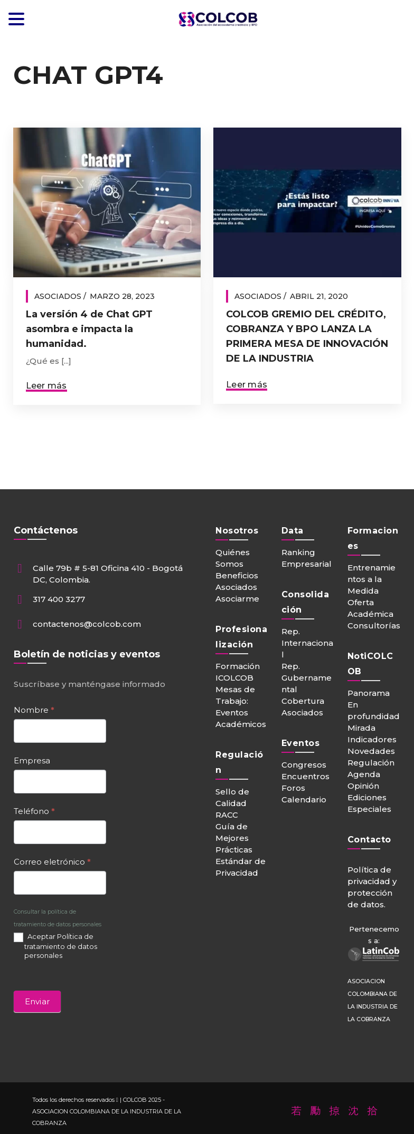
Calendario (303, 799)
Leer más (46, 386)
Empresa (32, 760)
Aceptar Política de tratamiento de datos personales (55, 945)
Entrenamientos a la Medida (371, 579)
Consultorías (373, 626)
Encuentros (305, 776)
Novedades (371, 751)
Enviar (37, 1001)
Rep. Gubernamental (306, 677)
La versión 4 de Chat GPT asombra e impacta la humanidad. (89, 329)
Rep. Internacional (307, 643)
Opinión (363, 786)
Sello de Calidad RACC (232, 803)
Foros (293, 788)
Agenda (363, 774)
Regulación (370, 763)
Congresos (303, 765)
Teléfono (34, 811)
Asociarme (237, 599)
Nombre (34, 710)
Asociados (57, 296)
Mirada (361, 728)
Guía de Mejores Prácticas (233, 838)
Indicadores (372, 739)
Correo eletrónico (52, 862)
